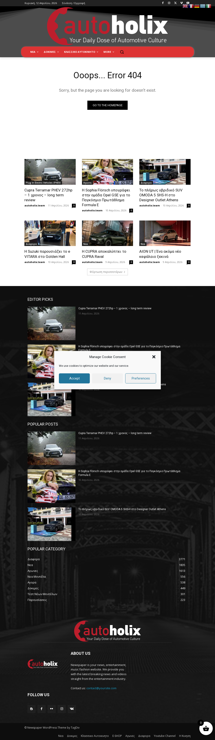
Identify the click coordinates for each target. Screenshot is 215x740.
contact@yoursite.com (101, 688)
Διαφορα (146, 182)
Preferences (141, 378)
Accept (74, 378)
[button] (154, 357)
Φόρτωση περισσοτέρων (107, 272)
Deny (107, 378)
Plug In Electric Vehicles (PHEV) (43, 182)
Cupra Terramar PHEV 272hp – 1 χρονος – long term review (48, 195)
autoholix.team (34, 205)
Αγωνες (87, 182)
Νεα (85, 244)
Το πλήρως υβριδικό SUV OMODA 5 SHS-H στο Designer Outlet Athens (161, 195)
